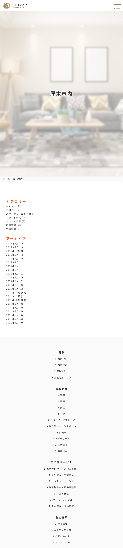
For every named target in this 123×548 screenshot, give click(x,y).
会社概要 (61, 523)
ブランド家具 (13, 217)
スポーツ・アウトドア (61, 419)
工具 (61, 413)
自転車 (61, 432)
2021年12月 (13, 292)
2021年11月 (13, 296)
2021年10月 (13, 300)
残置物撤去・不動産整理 (62, 487)
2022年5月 (12, 273)
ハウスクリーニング (17, 213)
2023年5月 (12, 254)
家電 (61, 401)
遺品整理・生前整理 (61, 475)
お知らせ (11, 210)
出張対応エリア (61, 377)
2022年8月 (12, 262)
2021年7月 (12, 311)
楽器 (61, 407)
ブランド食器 (13, 221)
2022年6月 (12, 269)
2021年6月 (12, 315)
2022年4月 (12, 277)
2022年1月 (12, 288)
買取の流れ (61, 371)
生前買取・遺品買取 (61, 505)
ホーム (6, 178)
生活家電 (11, 228)
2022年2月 (12, 284)
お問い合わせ (61, 536)
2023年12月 (13, 251)
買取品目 (61, 358)
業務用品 (61, 451)
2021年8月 (12, 307)
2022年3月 (12, 281)
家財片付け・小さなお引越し (61, 468)
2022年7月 (12, 266)
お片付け (11, 206)
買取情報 (61, 365)
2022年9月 (12, 258)
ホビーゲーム (61, 438)
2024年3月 (12, 247)
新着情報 (11, 225)
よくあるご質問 (61, 530)
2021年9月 (12, 303)
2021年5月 (12, 318)
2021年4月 (12, 322)
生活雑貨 (61, 444)
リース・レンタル (61, 499)
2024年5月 (12, 243)
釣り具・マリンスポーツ (62, 426)
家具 (61, 395)
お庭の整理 (61, 493)
